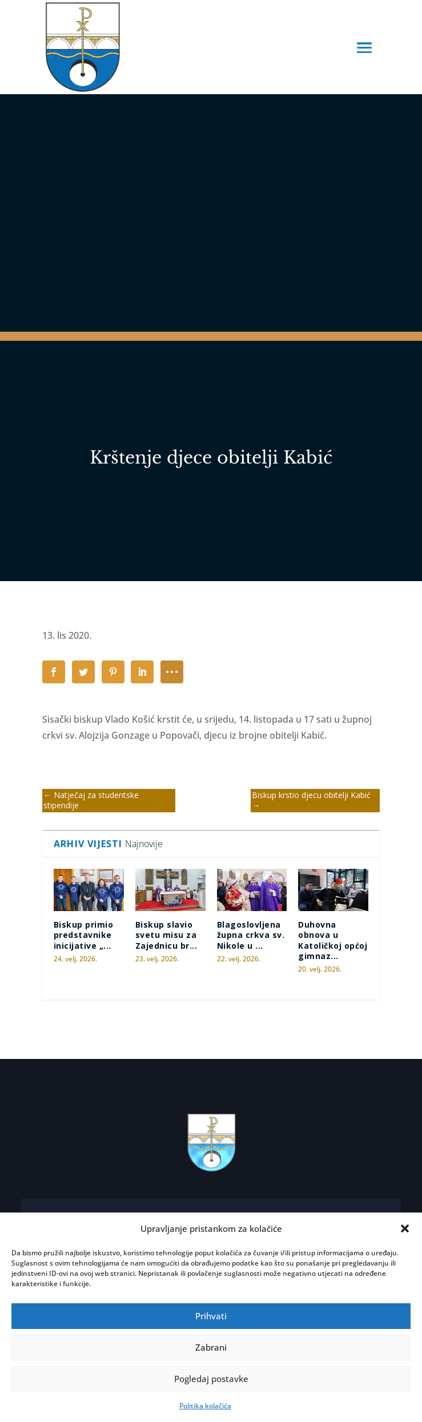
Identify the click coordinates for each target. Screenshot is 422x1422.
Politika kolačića (205, 1406)
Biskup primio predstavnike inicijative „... (84, 934)
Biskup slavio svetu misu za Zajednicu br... (166, 934)
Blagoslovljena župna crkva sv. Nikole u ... (251, 934)
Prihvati (211, 1316)
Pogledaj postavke (211, 1378)
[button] (405, 1228)
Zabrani (211, 1347)
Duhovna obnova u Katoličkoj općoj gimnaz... (332, 940)
